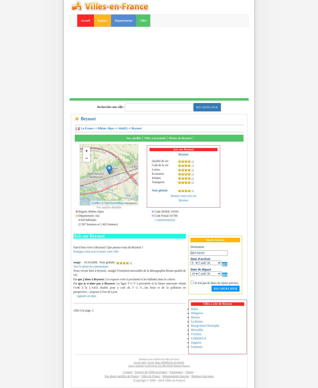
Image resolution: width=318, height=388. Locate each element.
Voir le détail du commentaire (91, 266)
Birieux (195, 317)
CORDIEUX (198, 338)
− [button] (86, 158)
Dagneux (196, 342)
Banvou (186, 365)
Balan (194, 309)
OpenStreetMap (113, 203)
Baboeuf (178, 365)
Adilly (144, 362)
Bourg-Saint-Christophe (205, 325)
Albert (157, 362)
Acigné (137, 362)
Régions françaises (202, 376)
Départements (123, 20)
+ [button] (86, 151)
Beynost (137, 128)
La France (87, 128)
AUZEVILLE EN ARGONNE (158, 365)
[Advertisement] (159, 63)
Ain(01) (123, 128)
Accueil (85, 20)
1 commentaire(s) (164, 220)
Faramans (197, 346)
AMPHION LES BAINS (172, 362)
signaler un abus (86, 296)
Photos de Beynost (180, 138)
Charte (189, 372)
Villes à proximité (155, 138)
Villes (143, 20)
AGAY (150, 362)
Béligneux (197, 313)
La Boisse (197, 321)
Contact (127, 372)
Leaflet (95, 203)
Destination (197, 247)
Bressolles (197, 330)
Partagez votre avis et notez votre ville (96, 251)
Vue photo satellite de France (121, 376)
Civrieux (196, 334)
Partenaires (176, 372)
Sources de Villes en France (151, 372)
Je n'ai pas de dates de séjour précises (216, 283)
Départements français (176, 376)
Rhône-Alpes (106, 128)
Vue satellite (133, 138)
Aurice (131, 365)
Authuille (139, 365)
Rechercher (207, 107)
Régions (103, 20)
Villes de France (150, 376)
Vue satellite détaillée (108, 207)
